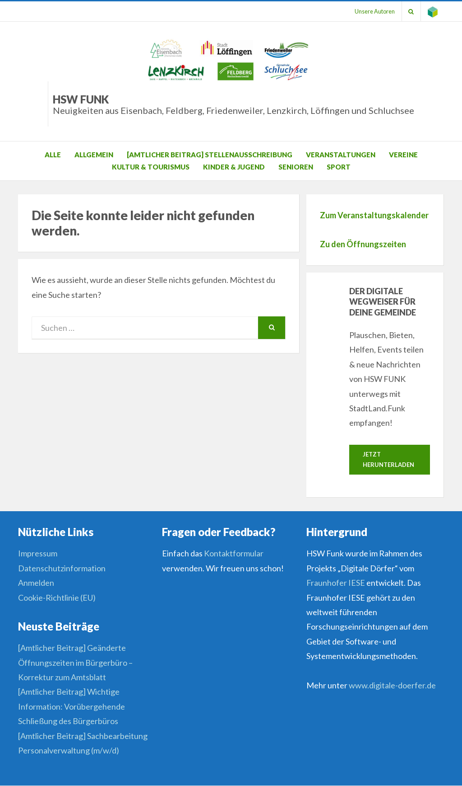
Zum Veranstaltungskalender (374, 215)
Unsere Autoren (374, 11)
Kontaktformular (233, 554)
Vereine (403, 155)
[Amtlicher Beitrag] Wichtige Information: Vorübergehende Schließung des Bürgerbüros (71, 706)
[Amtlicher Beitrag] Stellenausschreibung (209, 155)
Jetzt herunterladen (388, 459)
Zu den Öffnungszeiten (363, 244)
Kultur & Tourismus (150, 167)
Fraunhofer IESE (335, 583)
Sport (339, 167)
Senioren (295, 167)
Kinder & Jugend (234, 167)
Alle (53, 155)
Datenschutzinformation (62, 568)
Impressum (37, 554)
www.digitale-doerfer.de (392, 685)
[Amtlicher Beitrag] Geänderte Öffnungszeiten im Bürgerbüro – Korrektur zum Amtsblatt (75, 662)
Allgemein (93, 155)
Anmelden (36, 583)
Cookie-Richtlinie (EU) (57, 597)
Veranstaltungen (340, 155)
